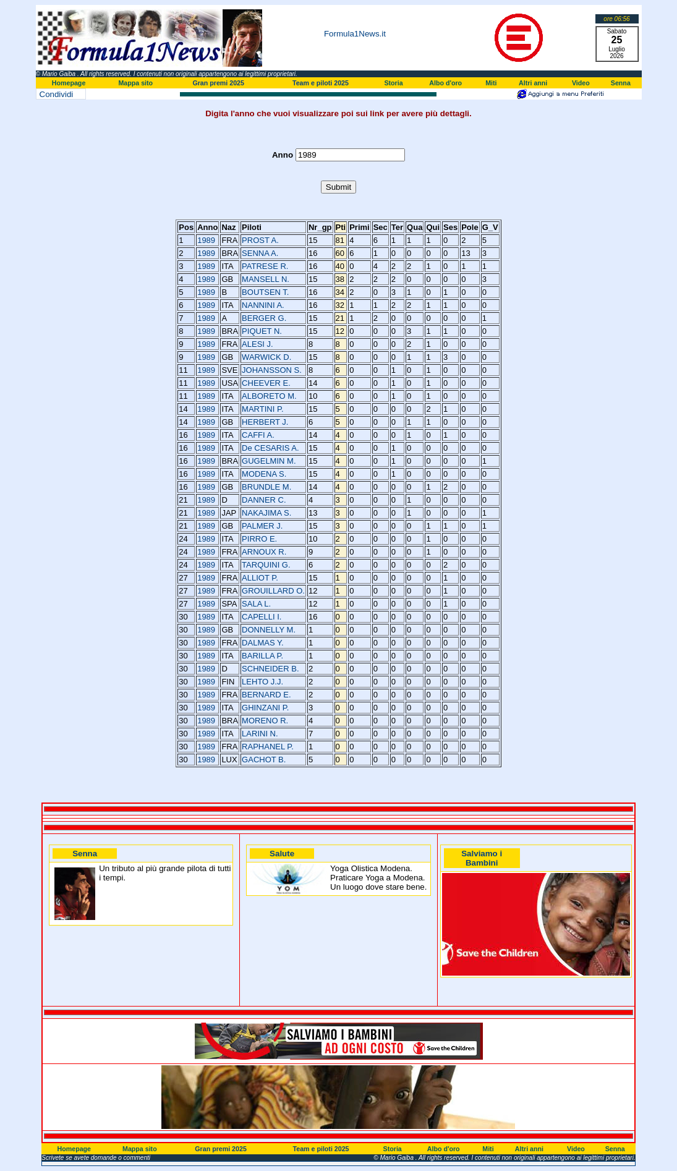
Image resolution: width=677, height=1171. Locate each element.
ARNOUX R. (264, 551)
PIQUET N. (262, 331)
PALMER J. (262, 525)
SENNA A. (260, 253)
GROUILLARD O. (273, 590)
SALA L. (256, 603)
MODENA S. (264, 474)
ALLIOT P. (260, 577)
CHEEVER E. (266, 383)
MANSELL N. (265, 279)
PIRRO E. (259, 538)
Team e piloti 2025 (320, 83)
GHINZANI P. (265, 707)
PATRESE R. (265, 266)
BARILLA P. (262, 655)
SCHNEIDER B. (270, 668)
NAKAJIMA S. (266, 512)
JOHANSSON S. (272, 370)
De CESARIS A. (270, 448)
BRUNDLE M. (266, 487)
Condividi (57, 94)
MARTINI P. (262, 409)
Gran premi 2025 (218, 83)
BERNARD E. (266, 694)
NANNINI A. (263, 305)
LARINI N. (260, 733)
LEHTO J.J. (262, 681)
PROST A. (260, 240)
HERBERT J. (265, 422)
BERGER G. (264, 318)
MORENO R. (265, 720)
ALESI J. (257, 344)
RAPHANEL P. (268, 746)
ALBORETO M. (269, 396)
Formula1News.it (355, 33)
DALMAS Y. (262, 642)
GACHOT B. (264, 759)
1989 (206, 240)
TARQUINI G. (266, 564)
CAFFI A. (258, 435)
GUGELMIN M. (269, 461)
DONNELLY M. (269, 629)
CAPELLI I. (261, 616)
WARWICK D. (266, 357)
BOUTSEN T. (265, 292)
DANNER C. (264, 500)
